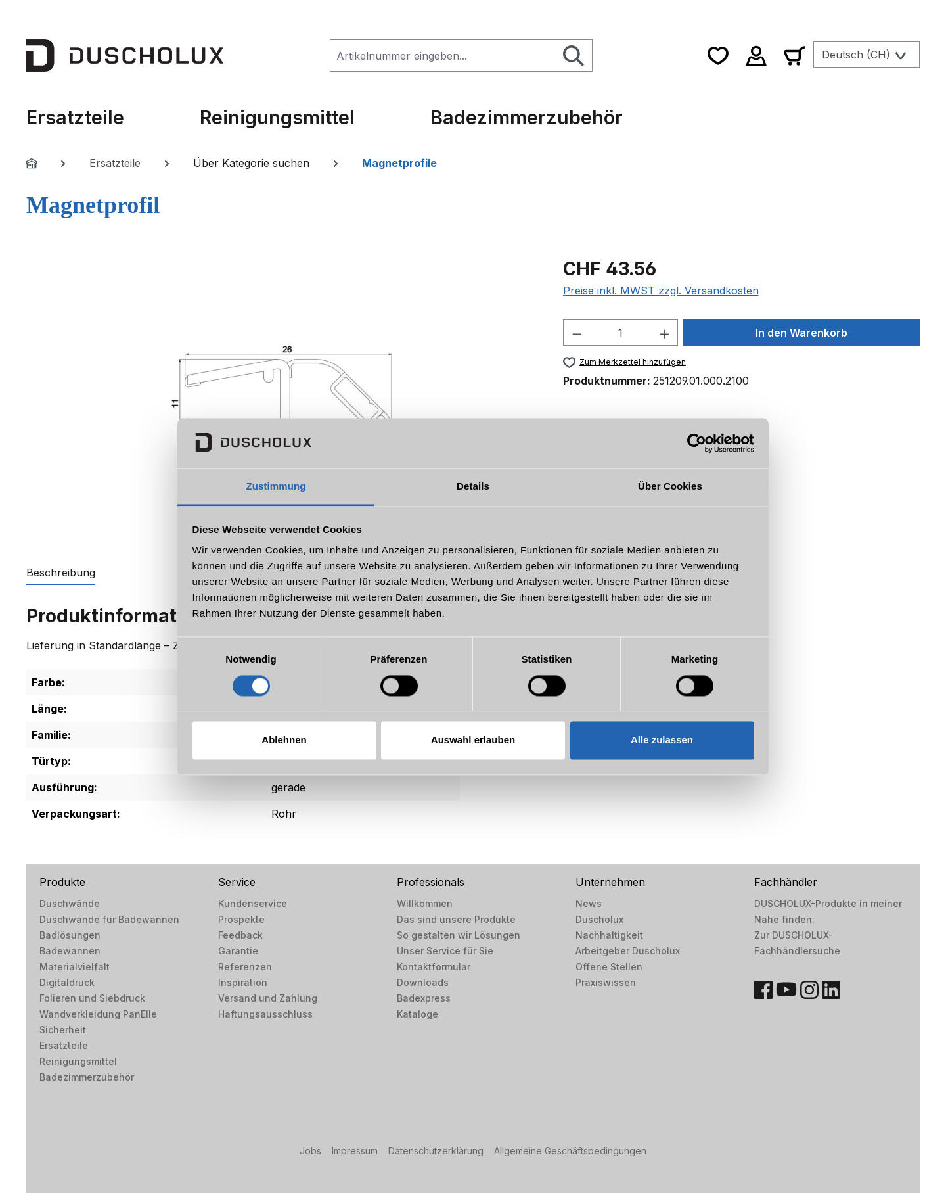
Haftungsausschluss (265, 1013)
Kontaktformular (433, 966)
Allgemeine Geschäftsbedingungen (570, 1150)
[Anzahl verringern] (577, 332)
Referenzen (245, 966)
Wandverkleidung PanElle (98, 1013)
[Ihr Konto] (756, 55)
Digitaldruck (67, 982)
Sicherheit (62, 1029)
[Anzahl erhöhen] (665, 332)
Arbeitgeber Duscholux (627, 950)
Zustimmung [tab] (276, 486)
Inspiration (242, 982)
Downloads (423, 982)
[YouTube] (786, 990)
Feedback (240, 935)
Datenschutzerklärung (436, 1150)
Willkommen (425, 903)
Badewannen (70, 950)
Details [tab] (473, 486)
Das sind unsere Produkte (456, 919)
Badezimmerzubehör (86, 1077)
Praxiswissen (605, 982)
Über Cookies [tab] (670, 486)
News (588, 903)
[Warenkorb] (794, 55)
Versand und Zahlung (267, 998)
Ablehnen (283, 740)
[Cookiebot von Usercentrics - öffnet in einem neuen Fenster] (696, 443)
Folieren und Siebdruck (92, 998)
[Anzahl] (620, 332)
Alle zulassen (662, 740)
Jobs (310, 1150)
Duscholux (599, 919)
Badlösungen (70, 935)
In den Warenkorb (801, 332)
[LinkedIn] (831, 989)
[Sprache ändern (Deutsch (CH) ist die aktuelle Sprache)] (866, 54)
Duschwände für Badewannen (109, 919)
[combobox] (443, 55)
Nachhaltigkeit (609, 935)
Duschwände (69, 903)
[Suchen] (574, 55)
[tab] (60, 573)
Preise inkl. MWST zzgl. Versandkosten (661, 290)
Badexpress (424, 998)
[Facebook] (763, 989)
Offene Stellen (608, 966)
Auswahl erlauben (473, 740)
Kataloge (417, 1013)
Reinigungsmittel (78, 1061)
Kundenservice (252, 903)
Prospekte (241, 919)
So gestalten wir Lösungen (458, 935)
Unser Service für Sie (445, 950)
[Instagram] (809, 989)
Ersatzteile (63, 1045)
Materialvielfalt (74, 966)
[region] (281, 396)
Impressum (355, 1150)
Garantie (238, 950)
